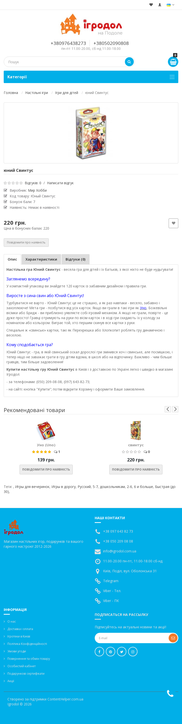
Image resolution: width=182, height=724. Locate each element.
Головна (11, 92)
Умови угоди (16, 651)
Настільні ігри (36, 92)
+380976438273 (68, 43)
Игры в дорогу (63, 486)
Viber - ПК (111, 600)
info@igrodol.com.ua (119, 551)
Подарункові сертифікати (26, 673)
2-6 (129, 486)
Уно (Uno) (46, 444)
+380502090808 (111, 43)
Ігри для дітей (66, 92)
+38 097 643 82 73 (118, 531)
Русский (84, 486)
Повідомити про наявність (26, 242)
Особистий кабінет (21, 666)
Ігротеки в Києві (18, 636)
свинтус (136, 444)
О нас (11, 621)
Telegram (110, 580)
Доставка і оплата (20, 629)
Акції (10, 681)
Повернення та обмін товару (28, 659)
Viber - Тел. (112, 590)
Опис (12, 259)
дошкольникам (112, 486)
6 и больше (143, 486)
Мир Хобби (37, 190)
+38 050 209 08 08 (118, 541)
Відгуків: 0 (33, 183)
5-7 (95, 486)
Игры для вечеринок (32, 486)
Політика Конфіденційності (27, 644)
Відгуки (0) (76, 259)
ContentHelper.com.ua (65, 699)
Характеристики (41, 259)
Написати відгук (60, 183)
